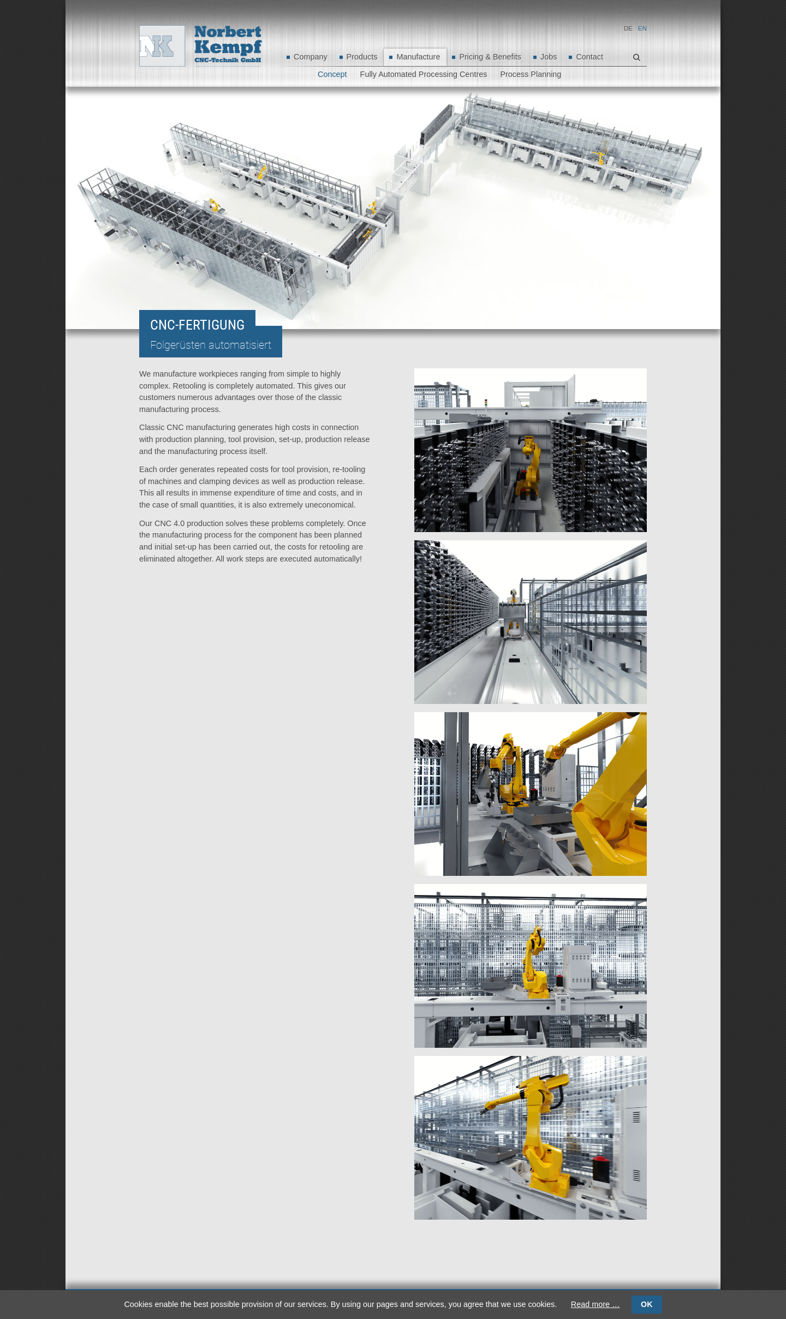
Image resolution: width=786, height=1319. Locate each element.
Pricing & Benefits (490, 56)
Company (310, 56)
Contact (589, 56)
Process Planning (530, 74)
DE (628, 28)
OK (646, 1304)
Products (362, 56)
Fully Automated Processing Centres (423, 74)
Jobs (548, 56)
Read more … (595, 1304)
